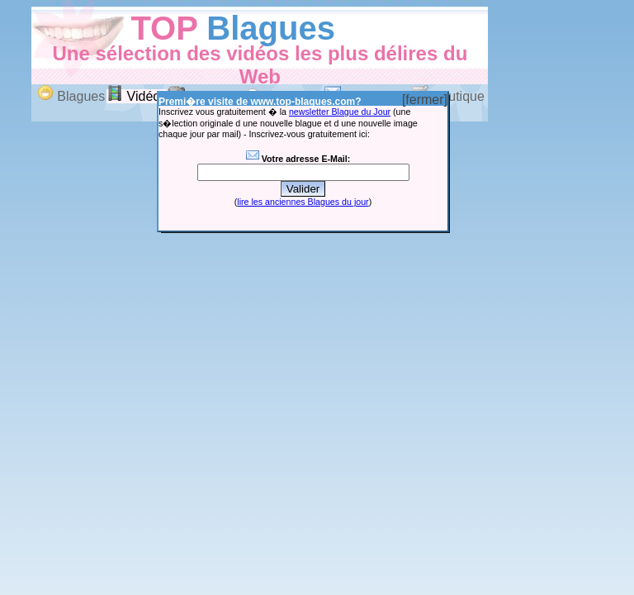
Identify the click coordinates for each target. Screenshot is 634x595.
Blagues (270, 28)
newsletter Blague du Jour (339, 112)
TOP (163, 28)
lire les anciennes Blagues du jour (302, 202)
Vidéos (136, 96)
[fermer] (424, 100)
